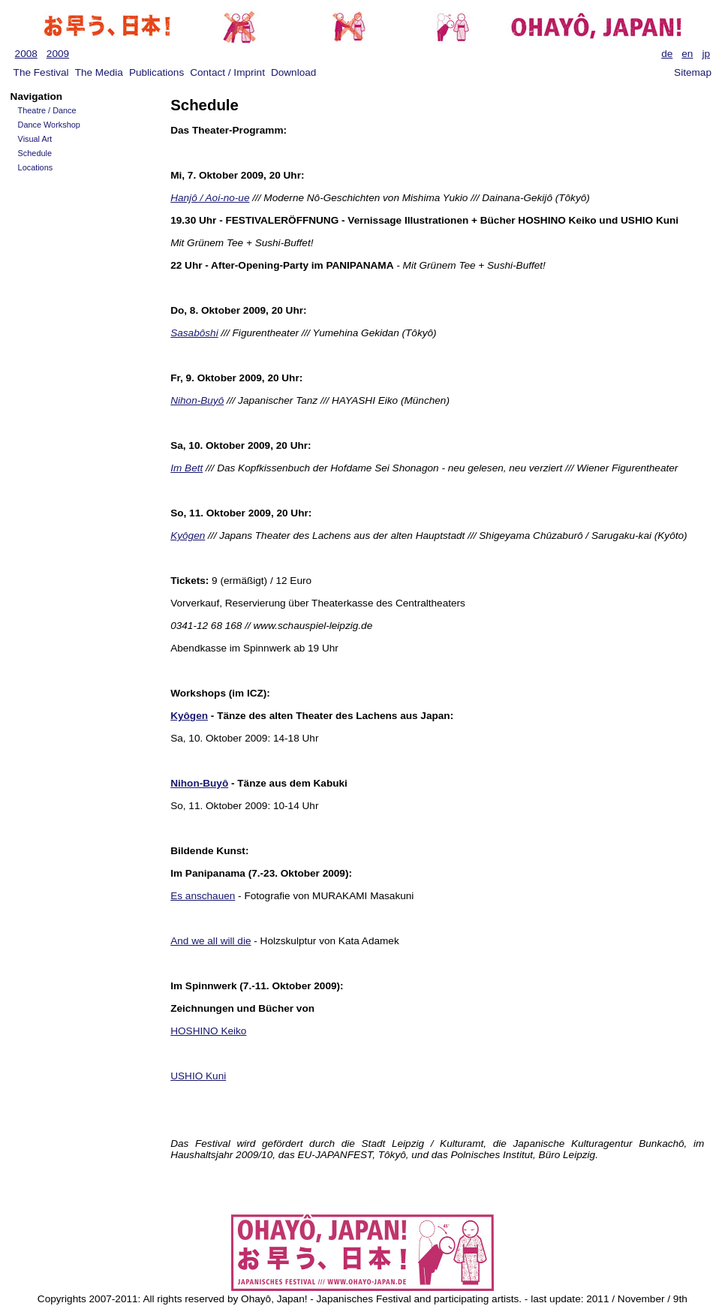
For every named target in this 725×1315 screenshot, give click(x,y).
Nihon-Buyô (197, 400)
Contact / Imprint (227, 72)
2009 (58, 53)
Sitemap (692, 72)
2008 (26, 53)
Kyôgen (187, 535)
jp (706, 53)
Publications (156, 72)
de (666, 53)
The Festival (41, 72)
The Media (99, 72)
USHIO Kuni (198, 1076)
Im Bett (186, 468)
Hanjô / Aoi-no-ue (209, 197)
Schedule (35, 153)
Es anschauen (202, 895)
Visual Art (35, 138)
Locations (35, 167)
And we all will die (210, 940)
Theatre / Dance (47, 110)
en (687, 53)
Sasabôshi (194, 333)
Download (293, 72)
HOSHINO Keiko (208, 1031)
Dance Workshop (49, 124)
